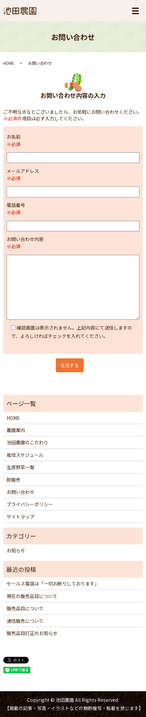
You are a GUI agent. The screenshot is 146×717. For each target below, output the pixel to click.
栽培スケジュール (25, 455)
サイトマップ (20, 516)
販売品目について (25, 608)
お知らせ (16, 550)
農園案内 (16, 430)
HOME (8, 63)
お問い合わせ (20, 492)
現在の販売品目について (32, 596)
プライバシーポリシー (30, 504)
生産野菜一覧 (20, 467)
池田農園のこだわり (27, 442)
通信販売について (25, 620)
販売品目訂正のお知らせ (32, 633)
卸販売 (13, 479)
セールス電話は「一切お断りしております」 (53, 583)
